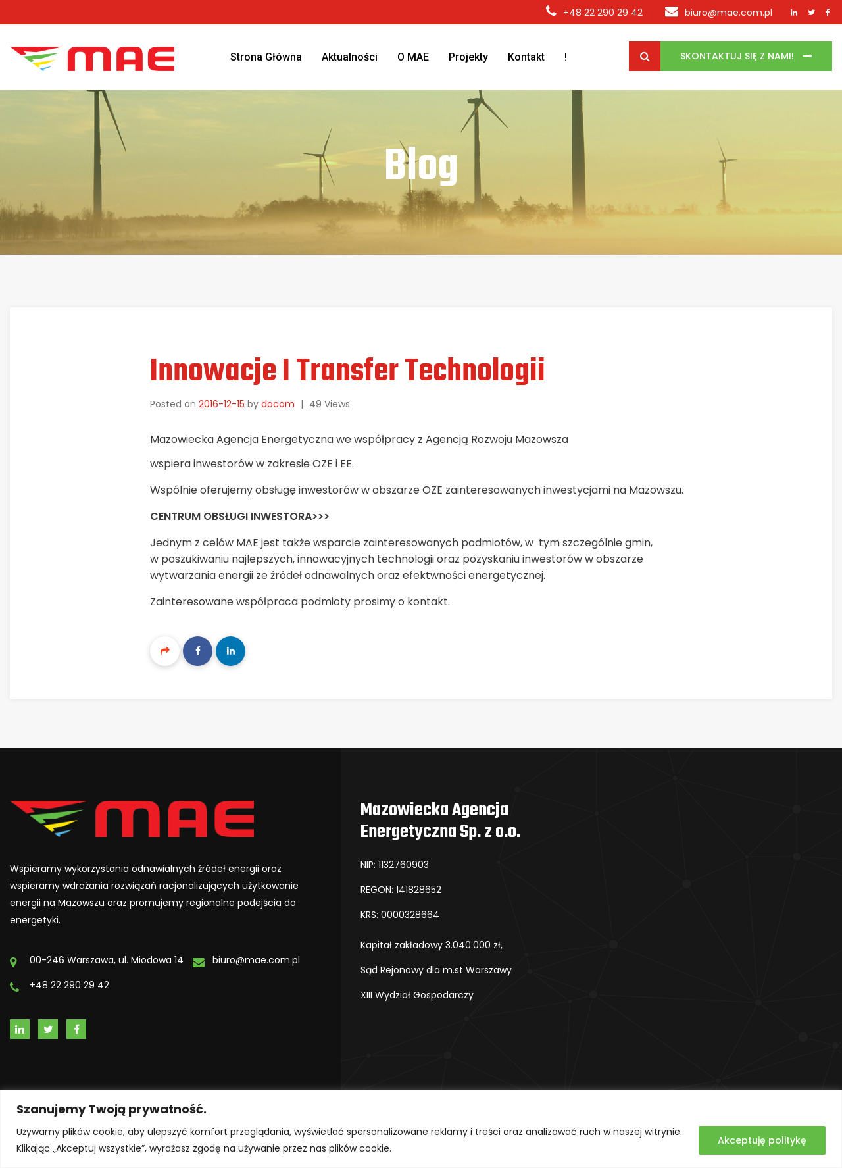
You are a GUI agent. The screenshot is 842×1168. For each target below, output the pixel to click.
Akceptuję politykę (762, 1140)
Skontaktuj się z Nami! (738, 56)
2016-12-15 (222, 404)
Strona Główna (266, 57)
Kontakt (526, 57)
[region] (421, 1129)
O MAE (413, 57)
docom (278, 404)
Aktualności (350, 57)
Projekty (468, 57)
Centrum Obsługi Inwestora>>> (240, 516)
